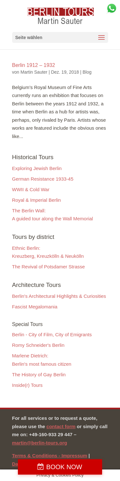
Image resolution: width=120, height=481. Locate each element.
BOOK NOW (64, 466)
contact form (61, 426)
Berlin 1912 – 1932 (33, 65)
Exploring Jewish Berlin (37, 168)
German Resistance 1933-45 (43, 179)
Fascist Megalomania (35, 306)
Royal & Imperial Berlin (36, 200)
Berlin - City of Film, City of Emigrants (52, 334)
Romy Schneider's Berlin (38, 345)
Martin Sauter (33, 72)
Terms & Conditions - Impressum (49, 455)
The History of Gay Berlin (39, 374)
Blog (87, 72)
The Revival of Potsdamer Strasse (48, 266)
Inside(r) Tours (27, 385)
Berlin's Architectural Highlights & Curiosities (59, 296)
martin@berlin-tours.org (39, 442)
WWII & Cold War (31, 189)
